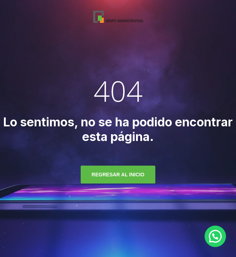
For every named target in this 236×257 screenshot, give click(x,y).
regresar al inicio (118, 174)
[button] (215, 236)
